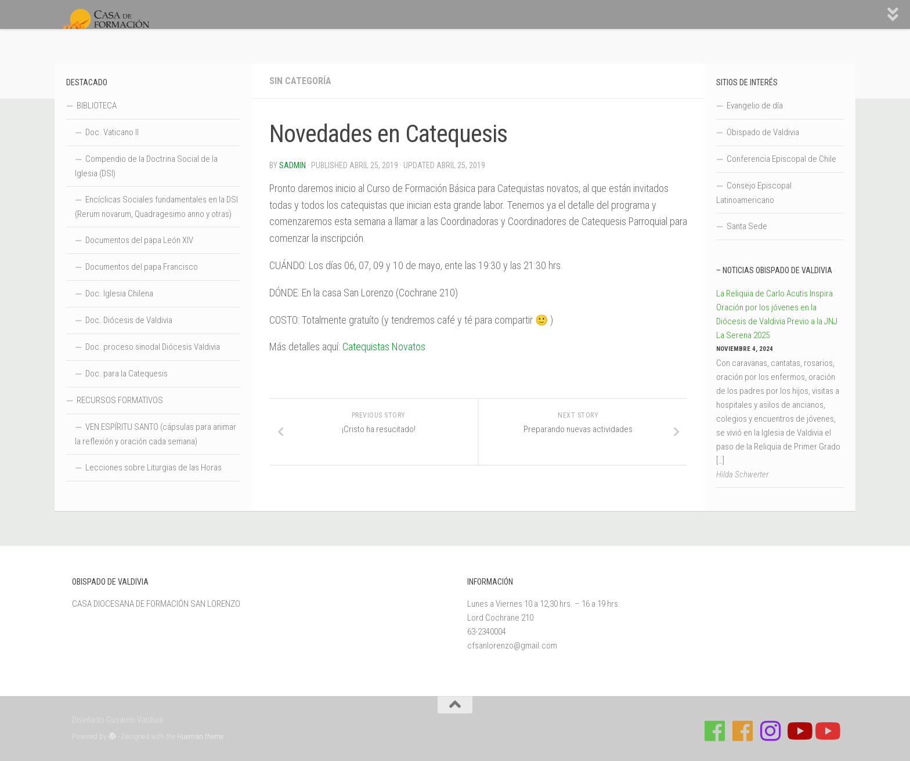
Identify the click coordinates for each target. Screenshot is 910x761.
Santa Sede (747, 226)
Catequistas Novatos (383, 346)
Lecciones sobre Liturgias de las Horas (153, 467)
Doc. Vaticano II (112, 132)
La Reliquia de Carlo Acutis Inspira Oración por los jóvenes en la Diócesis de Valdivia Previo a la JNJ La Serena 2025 (776, 314)
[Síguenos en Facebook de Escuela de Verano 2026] (742, 730)
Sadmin (292, 165)
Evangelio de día (755, 105)
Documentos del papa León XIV (139, 240)
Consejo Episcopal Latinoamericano (754, 192)
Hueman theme (200, 736)
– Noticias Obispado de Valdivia (774, 270)
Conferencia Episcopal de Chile (781, 159)
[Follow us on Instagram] (770, 730)
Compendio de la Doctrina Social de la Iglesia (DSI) (146, 166)
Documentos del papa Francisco (141, 267)
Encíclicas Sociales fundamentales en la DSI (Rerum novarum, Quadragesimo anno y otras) (156, 206)
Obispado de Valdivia (763, 132)
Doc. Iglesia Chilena (119, 293)
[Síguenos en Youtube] (798, 730)
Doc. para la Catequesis (126, 373)
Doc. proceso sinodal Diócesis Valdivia (152, 347)
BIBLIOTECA (97, 105)
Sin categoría (300, 80)
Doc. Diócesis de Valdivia (128, 320)
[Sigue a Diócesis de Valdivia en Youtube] (826, 730)
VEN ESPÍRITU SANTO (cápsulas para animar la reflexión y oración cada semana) (155, 434)
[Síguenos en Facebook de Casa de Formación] (715, 730)
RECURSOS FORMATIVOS (120, 400)
